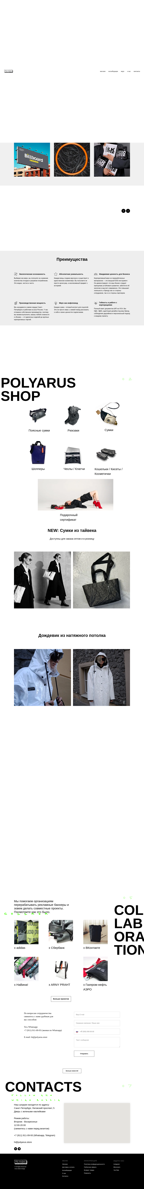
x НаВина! (21, 984)
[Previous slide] (124, 211)
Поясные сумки (39, 430)
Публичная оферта (90, 1167)
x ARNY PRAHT (59, 984)
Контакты (65, 1176)
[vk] (15, 1148)
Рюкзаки (73, 430)
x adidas (19, 947)
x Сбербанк (56, 947)
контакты (137, 71)
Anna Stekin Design (19, 1168)
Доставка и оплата (68, 1167)
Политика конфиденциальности (94, 1164)
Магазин (65, 1164)
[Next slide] (128, 211)
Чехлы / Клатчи (74, 469)
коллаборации (113, 71)
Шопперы (38, 469)
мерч (122, 71)
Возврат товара (89, 1170)
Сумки (109, 430)
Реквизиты (87, 1173)
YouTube (116, 1170)
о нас (129, 71)
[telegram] (19, 1148)
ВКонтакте (117, 1167)
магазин (102, 71)
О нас (64, 1173)
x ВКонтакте (91, 947)
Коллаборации (67, 1170)
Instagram (117, 1164)
